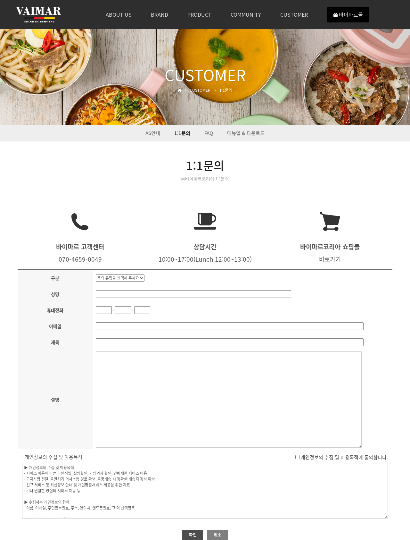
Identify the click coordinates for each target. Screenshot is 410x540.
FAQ (208, 133)
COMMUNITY (246, 14)
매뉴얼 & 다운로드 (246, 133)
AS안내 (152, 133)
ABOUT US (119, 14)
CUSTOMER (294, 14)
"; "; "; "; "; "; (120, 278)
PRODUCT (199, 14)
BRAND (159, 14)
